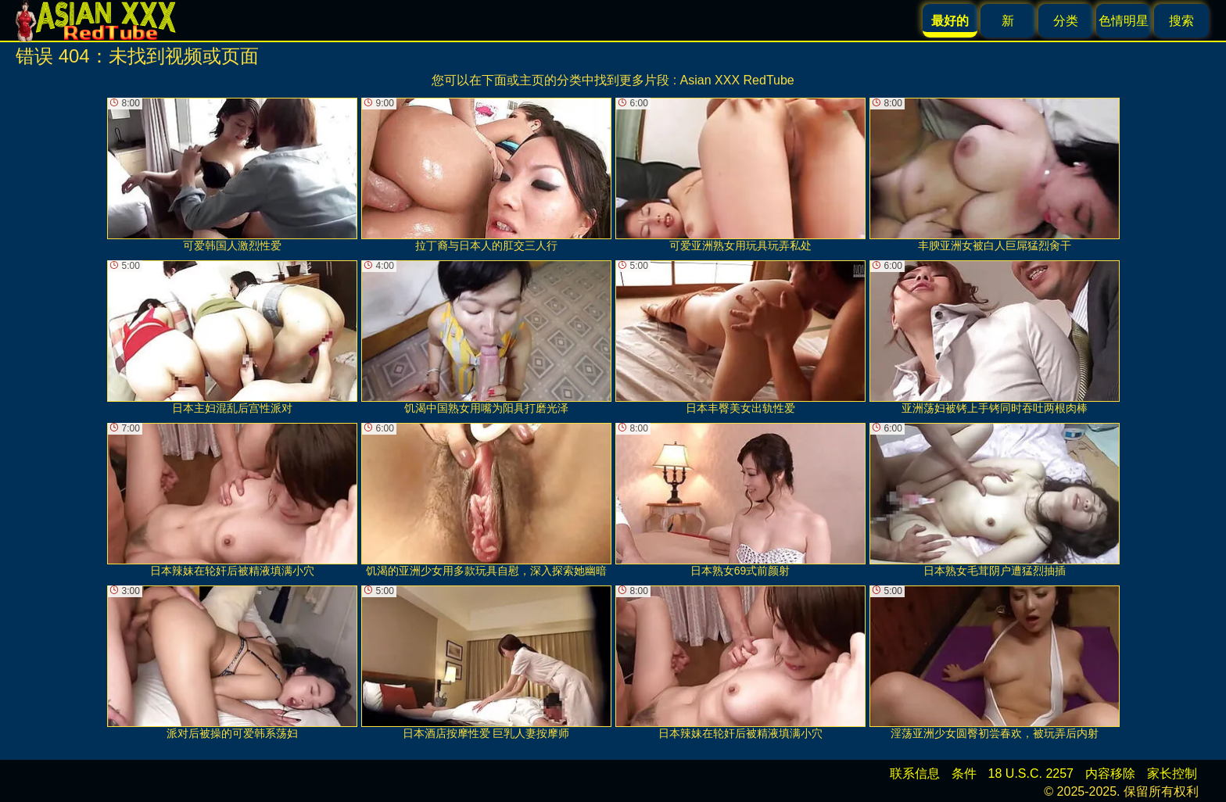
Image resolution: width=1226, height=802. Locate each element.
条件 (964, 773)
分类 (1065, 20)
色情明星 (1124, 20)
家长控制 (1172, 773)
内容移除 (1110, 773)
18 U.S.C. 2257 (1031, 773)
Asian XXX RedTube (737, 80)
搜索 (1181, 20)
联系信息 (915, 773)
